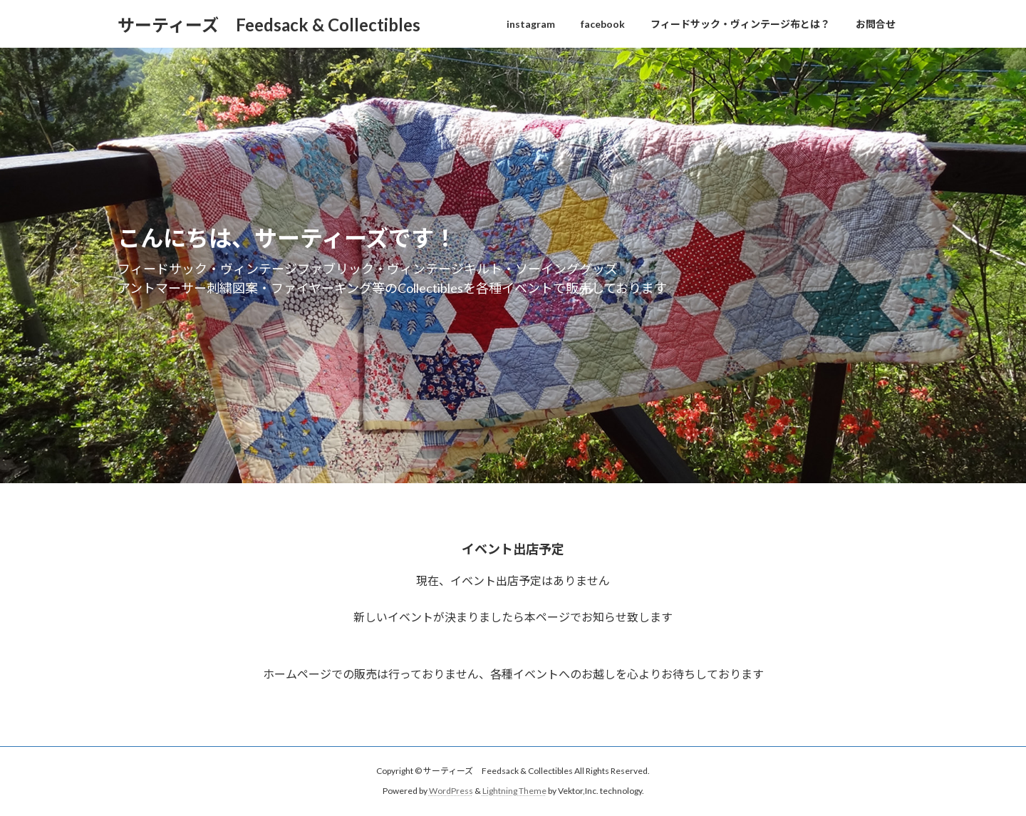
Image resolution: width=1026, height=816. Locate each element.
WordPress (451, 790)
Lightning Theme (514, 790)
